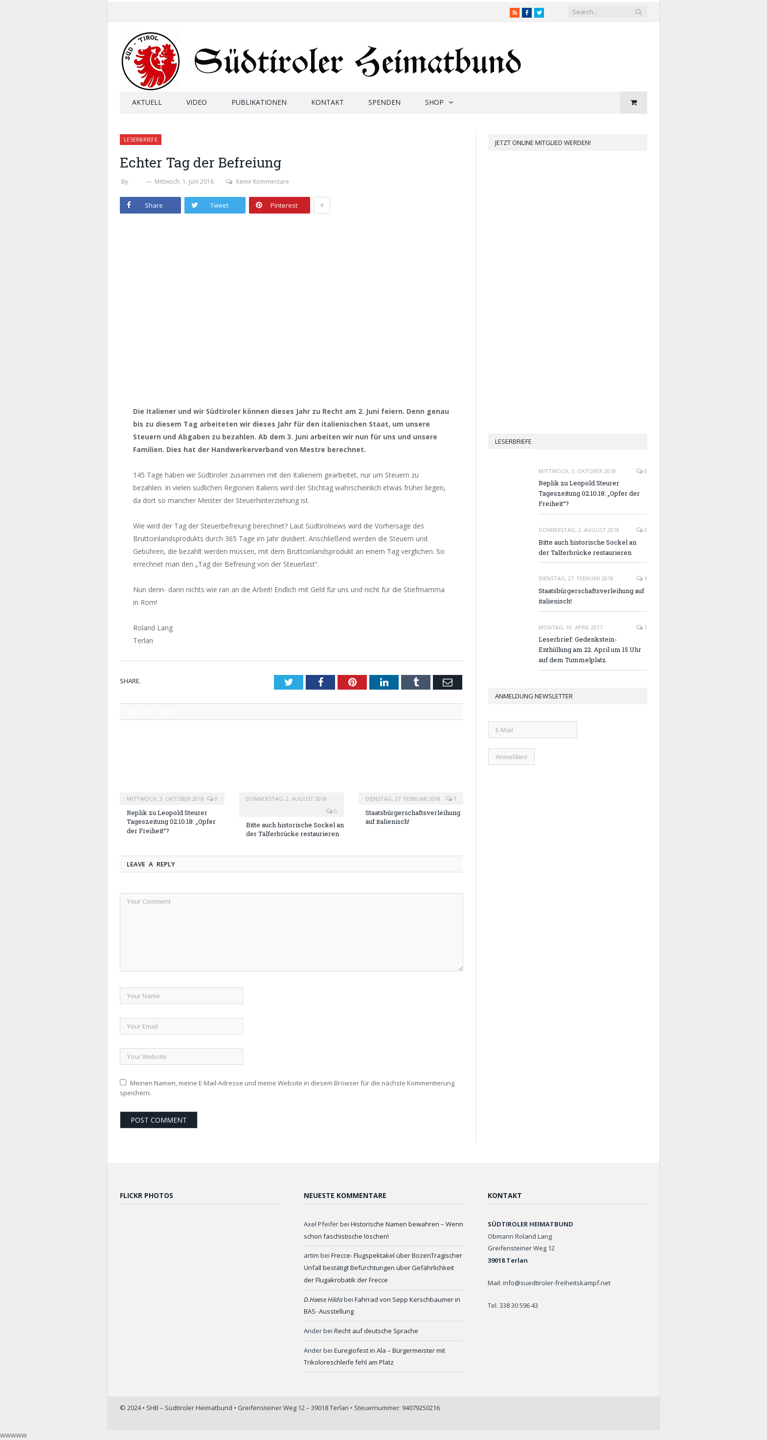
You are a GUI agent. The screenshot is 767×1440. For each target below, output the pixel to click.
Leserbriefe (141, 139)
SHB (137, 181)
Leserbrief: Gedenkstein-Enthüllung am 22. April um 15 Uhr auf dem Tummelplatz (590, 649)
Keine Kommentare (257, 181)
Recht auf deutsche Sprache (376, 1330)
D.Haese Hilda (323, 1299)
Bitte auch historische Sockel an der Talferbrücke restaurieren (295, 829)
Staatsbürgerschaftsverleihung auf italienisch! (591, 595)
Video (196, 102)
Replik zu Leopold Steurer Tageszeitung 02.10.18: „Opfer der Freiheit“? (171, 821)
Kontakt (327, 102)
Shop (434, 102)
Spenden (384, 102)
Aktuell (147, 102)
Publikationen (259, 102)
